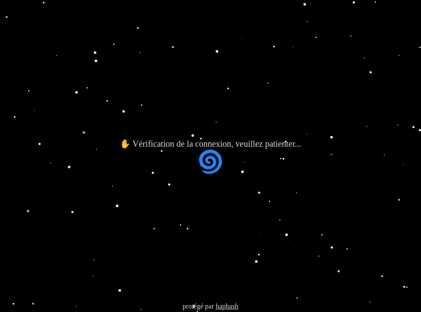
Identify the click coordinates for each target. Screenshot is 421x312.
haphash (227, 306)
